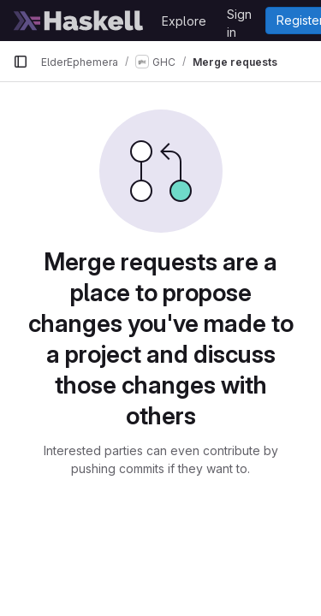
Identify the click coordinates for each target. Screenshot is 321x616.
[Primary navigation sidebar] (20, 61)
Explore (184, 21)
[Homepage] (78, 20)
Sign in (239, 17)
